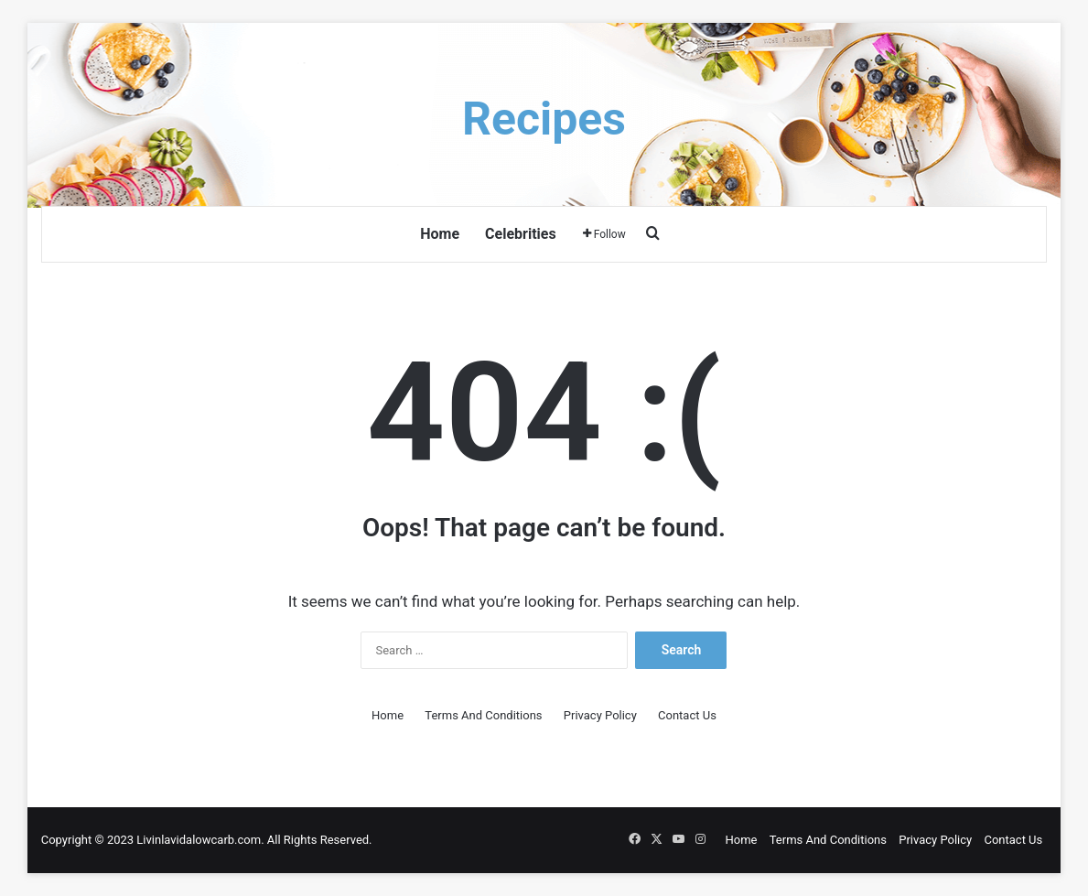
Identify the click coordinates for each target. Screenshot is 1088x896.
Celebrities (520, 234)
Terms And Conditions (483, 715)
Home (439, 234)
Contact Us (687, 715)
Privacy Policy (600, 715)
